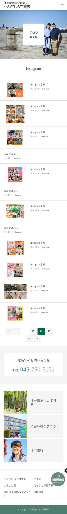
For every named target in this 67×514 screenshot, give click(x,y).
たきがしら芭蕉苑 (44, 485)
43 (29, 338)
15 (33, 331)
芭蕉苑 (37, 479)
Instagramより (37, 84)
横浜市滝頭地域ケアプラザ (17, 494)
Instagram (45, 89)
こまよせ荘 (10, 485)
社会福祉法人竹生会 (15, 479)
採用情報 (39, 492)
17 (49, 331)
